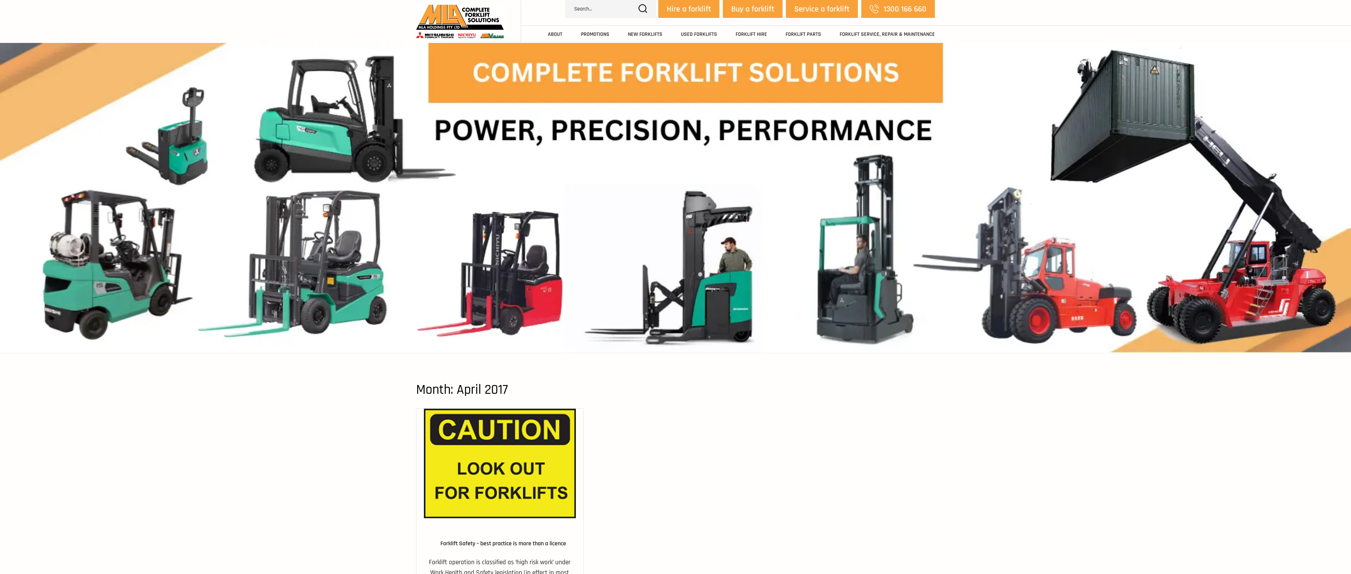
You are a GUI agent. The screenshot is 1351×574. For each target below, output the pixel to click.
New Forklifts (645, 34)
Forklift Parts (803, 34)
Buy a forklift (752, 9)
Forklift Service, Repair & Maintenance (887, 34)
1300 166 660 (898, 9)
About (555, 34)
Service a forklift (821, 9)
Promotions (595, 34)
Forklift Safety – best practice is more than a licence (503, 543)
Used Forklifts (699, 34)
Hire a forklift (689, 9)
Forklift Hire (751, 34)
